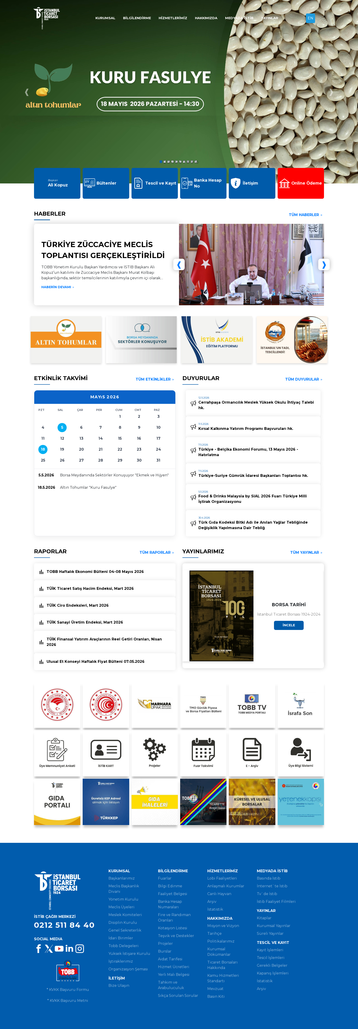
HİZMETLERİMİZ (173, 18)
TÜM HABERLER (306, 215)
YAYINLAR (269, 18)
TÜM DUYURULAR (304, 379)
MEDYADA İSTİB (239, 18)
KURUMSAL (105, 18)
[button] (140, 159)
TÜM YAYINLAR (307, 552)
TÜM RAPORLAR (158, 552)
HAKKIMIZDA (206, 18)
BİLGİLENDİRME (137, 18)
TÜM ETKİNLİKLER (156, 379)
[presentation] (27, 91)
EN (310, 18)
